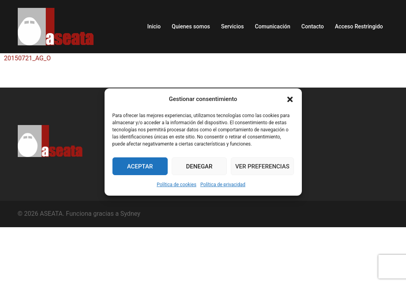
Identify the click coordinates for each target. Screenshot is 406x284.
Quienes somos (191, 26)
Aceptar (140, 166)
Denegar (199, 166)
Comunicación (272, 26)
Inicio (154, 26)
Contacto (312, 26)
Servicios (232, 26)
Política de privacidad (222, 184)
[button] (290, 99)
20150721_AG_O (27, 58)
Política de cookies (176, 184)
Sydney (130, 213)
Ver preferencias (262, 166)
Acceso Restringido (359, 26)
